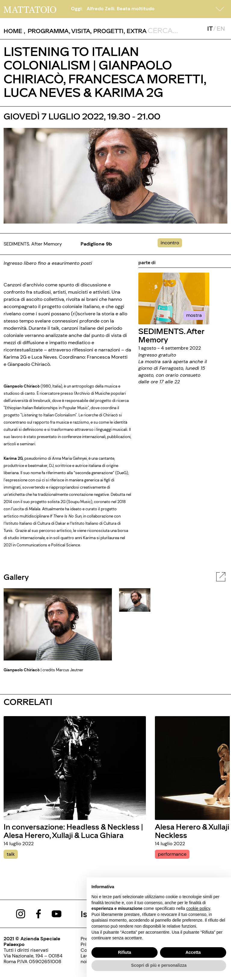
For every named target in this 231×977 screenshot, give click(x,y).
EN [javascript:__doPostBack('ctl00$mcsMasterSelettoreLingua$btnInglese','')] (221, 28)
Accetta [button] (193, 952)
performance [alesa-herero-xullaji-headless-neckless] (172, 854)
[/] (30, 9)
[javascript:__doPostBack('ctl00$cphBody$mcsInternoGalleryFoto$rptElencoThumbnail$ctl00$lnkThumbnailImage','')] (134, 599)
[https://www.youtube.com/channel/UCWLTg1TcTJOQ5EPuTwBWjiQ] (56, 913)
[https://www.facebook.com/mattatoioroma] (38, 913)
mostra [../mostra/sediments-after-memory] (194, 315)
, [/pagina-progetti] (107, 30)
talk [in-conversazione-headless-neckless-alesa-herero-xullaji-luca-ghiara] (11, 854)
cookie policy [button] (198, 908)
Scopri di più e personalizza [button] (158, 965)
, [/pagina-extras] (135, 30)
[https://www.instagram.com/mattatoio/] (20, 913)
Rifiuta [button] (124, 952)
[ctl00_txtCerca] (175, 30)
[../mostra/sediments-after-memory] (173, 298)
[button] (219, 9)
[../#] (171, 243)
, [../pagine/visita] (80, 30)
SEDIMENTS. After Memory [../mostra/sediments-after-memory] (171, 335)
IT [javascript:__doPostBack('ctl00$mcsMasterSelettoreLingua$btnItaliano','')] (209, 28)
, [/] (14, 30)
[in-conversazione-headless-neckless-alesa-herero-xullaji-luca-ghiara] (75, 767)
